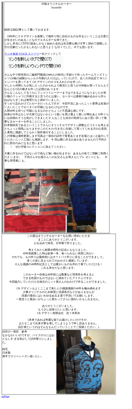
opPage (5, 396)
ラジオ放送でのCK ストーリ (21, 53)
